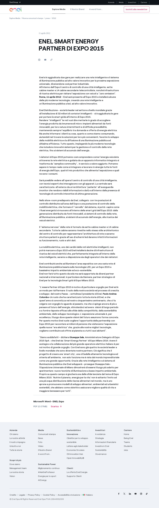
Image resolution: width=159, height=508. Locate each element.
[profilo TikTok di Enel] (146, 494)
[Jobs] (136, 450)
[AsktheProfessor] (51, 472)
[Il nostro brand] (51, 450)
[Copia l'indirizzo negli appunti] (51, 59)
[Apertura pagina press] (47, 18)
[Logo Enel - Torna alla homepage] (16, 9)
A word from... (96, 9)
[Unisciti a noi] (22, 446)
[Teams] (136, 442)
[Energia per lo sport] (51, 476)
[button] (15, 2)
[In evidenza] (108, 434)
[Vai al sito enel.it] (79, 472)
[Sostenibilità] (108, 450)
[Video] (51, 446)
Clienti (70, 468)
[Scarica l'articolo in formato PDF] (56, 407)
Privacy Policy (34, 495)
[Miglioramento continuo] (51, 468)
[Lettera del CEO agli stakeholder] (79, 446)
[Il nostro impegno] (22, 442)
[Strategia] (108, 438)
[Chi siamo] (22, 434)
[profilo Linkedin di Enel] (130, 494)
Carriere (144, 2)
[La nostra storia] (22, 472)
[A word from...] (51, 454)
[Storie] (22, 450)
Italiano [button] (88, 495)
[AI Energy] (51, 480)
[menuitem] (118, 494)
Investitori (132, 2)
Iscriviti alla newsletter (136, 9)
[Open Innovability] (79, 458)
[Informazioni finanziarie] (108, 442)
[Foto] (51, 442)
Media (121, 2)
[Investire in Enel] (108, 446)
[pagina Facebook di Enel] (118, 494)
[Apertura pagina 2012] (54, 18)
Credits (13, 495)
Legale (22, 495)
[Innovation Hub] (79, 454)
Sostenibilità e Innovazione (74, 432)
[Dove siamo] (22, 464)
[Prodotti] (22, 438)
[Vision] (22, 476)
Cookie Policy (49, 495)
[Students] (136, 446)
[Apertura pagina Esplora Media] (15, 18)
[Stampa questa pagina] (39, 59)
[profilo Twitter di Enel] (124, 494)
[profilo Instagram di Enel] (141, 494)
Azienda (111, 2)
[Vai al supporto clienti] (79, 476)
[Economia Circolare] (79, 450)
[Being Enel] (136, 438)
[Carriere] (136, 434)
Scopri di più (15, 460)
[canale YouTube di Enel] (135, 494)
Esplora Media (58, 11)
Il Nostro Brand (77, 9)
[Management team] (22, 468)
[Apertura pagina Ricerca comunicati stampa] (32, 18)
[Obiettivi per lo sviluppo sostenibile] (79, 440)
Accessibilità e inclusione (69, 495)
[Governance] (108, 454)
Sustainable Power (47, 464)
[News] (51, 438)
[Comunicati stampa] (51, 434)
